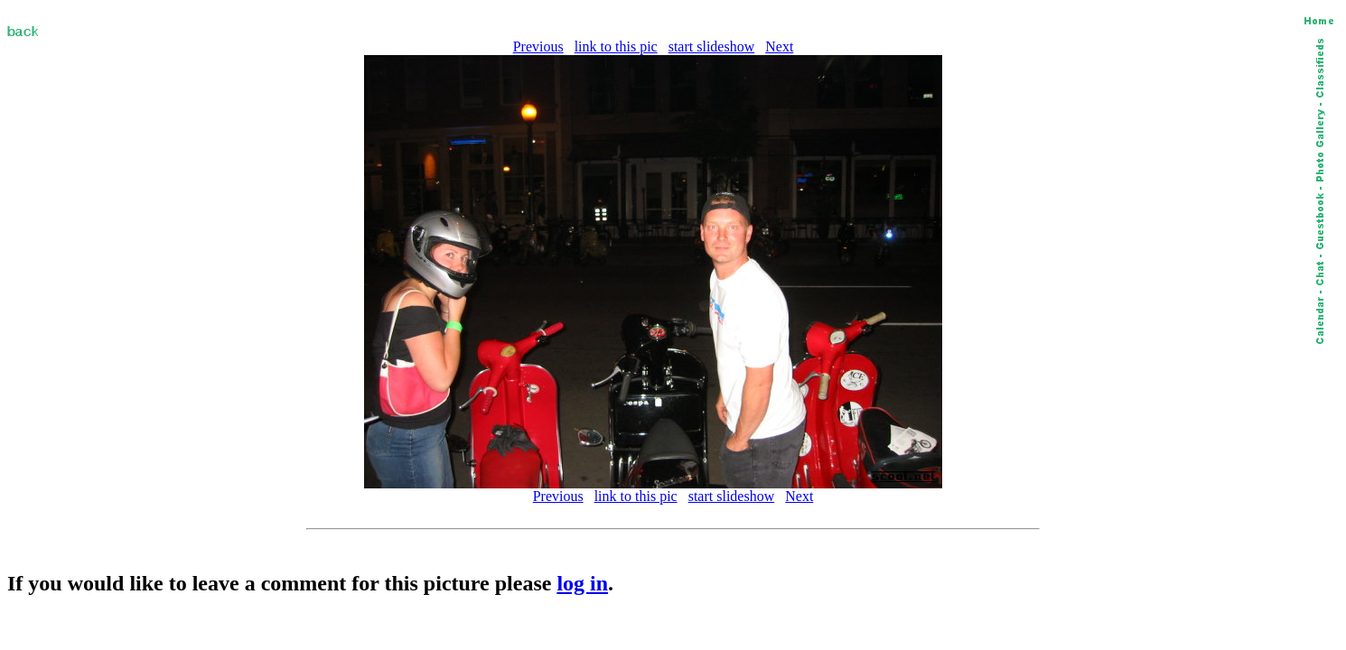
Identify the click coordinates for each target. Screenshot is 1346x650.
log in (582, 583)
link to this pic (616, 46)
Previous (538, 46)
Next (779, 46)
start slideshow (711, 46)
